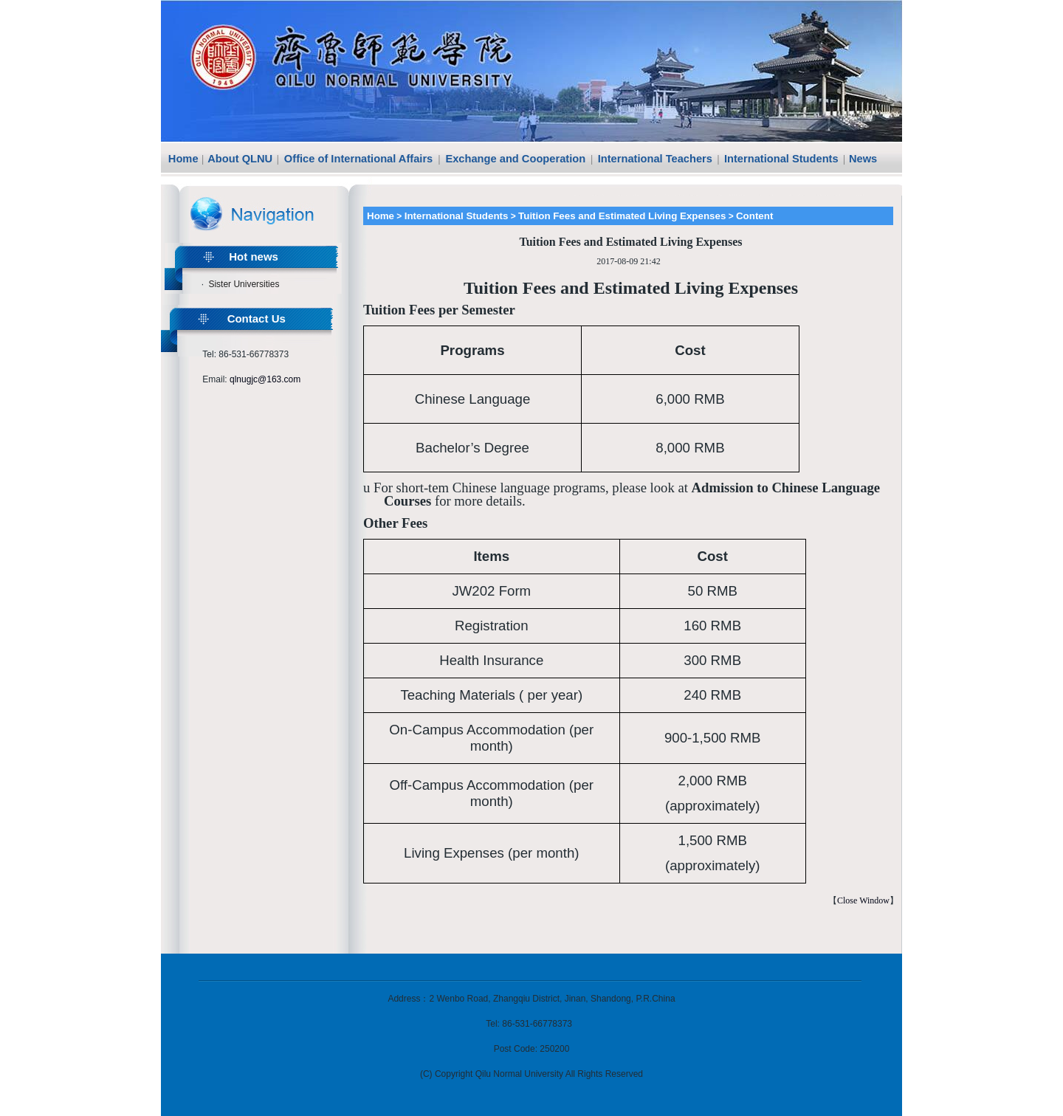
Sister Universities (243, 284)
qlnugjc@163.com (265, 379)
